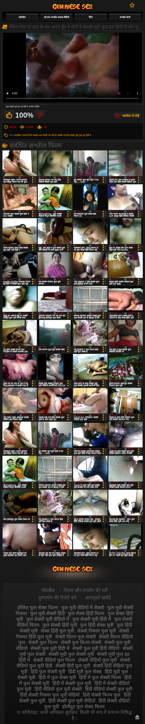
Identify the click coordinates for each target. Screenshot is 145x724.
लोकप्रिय (22, 17)
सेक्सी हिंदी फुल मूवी (73, 665)
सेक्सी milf (37, 135)
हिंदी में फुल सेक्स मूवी (57, 677)
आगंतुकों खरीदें (98, 597)
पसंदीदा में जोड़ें (130, 115)
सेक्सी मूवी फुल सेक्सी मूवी (71, 654)
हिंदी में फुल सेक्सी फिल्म (100, 677)
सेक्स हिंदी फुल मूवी (57, 630)
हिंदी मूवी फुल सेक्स (85, 671)
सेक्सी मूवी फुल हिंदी (72, 6)
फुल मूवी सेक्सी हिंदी (47, 613)
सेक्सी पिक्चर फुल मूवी (96, 630)
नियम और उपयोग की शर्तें (86, 590)
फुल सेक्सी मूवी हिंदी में (91, 619)
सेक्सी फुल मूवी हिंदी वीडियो (96, 648)
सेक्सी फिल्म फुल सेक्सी (75, 636)
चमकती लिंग (27, 135)
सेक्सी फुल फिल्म (43, 642)
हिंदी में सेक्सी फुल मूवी (71, 683)
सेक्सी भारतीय (63, 135)
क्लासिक (17, 135)
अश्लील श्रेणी (125, 17)
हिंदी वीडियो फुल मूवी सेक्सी (58, 689)
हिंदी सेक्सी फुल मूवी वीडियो (72, 700)
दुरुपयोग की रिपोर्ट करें (57, 597)
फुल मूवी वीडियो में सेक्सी (82, 607)
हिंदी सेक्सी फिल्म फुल (101, 694)
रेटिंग (91, 17)
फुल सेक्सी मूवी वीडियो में (47, 619)
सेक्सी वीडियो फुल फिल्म (54, 660)
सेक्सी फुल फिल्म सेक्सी (81, 642)
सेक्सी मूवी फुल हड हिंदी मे (80, 135)
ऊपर (137, 717)
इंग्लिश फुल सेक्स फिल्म (37, 607)
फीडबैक (48, 590)
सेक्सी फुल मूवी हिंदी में (50, 648)
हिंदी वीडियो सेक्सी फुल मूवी (108, 689)
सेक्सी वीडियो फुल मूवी (97, 660)
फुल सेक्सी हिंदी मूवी (59, 625)
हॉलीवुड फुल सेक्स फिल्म (83, 706)
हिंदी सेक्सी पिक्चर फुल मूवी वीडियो (50, 694)
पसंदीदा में (132, 5)
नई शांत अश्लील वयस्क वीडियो (56, 17)
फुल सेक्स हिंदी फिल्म (86, 613)
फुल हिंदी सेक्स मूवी (96, 625)
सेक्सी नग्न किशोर (50, 135)
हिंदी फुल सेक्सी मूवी (48, 671)
